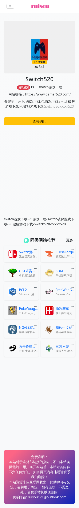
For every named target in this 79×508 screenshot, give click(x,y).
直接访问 (39, 121)
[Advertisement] (39, 168)
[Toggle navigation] (10, 6)
